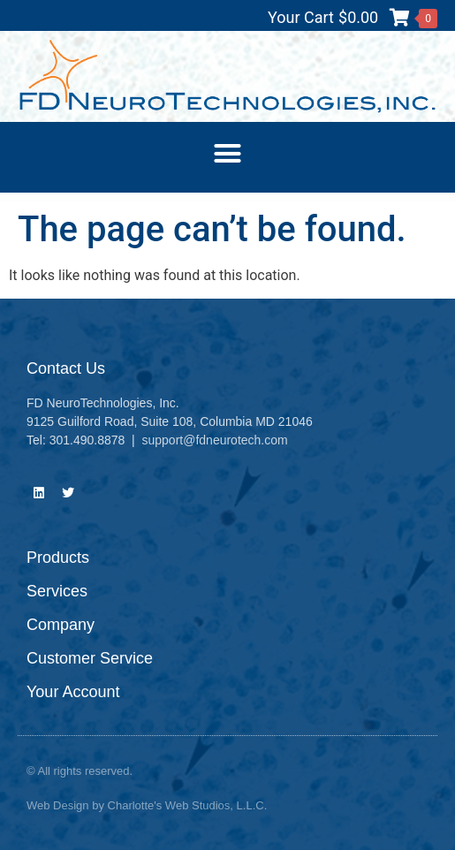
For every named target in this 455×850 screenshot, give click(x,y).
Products (58, 557)
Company (61, 625)
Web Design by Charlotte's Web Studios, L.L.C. (147, 805)
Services (57, 591)
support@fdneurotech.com (215, 440)
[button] (228, 153)
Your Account (73, 692)
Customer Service (90, 658)
